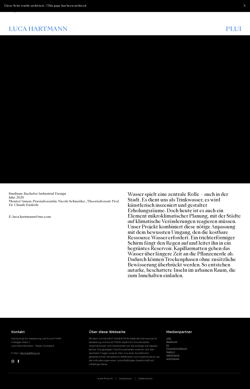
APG (168, 338)
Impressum (125, 378)
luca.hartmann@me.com (31, 216)
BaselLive (171, 341)
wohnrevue (172, 358)
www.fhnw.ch (105, 378)
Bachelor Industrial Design (45, 193)
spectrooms (172, 355)
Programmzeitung (176, 348)
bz (167, 345)
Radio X (170, 352)
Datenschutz (145, 378)
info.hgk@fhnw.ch (30, 353)
